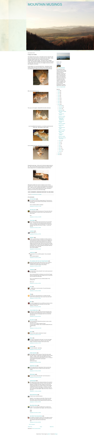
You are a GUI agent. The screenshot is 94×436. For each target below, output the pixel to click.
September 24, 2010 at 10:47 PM (35, 328)
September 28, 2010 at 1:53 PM (35, 412)
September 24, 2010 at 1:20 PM (35, 227)
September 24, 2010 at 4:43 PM (35, 283)
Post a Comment (32, 424)
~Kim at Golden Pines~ (34, 310)
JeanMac (31, 346)
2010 (59, 104)
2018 (59, 92)
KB (30, 294)
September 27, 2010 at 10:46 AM (35, 391)
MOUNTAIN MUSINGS (45, 4)
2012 (59, 101)
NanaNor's (32, 237)
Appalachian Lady (33, 365)
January (60, 151)
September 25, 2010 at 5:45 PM (35, 370)
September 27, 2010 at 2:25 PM (35, 401)
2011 (59, 102)
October (60, 108)
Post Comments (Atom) (36, 428)
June (60, 143)
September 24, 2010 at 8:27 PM (35, 306)
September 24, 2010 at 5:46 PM (35, 290)
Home (41, 426)
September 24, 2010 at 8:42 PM (35, 316)
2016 (59, 95)
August (60, 140)
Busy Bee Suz (32, 319)
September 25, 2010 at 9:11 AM (35, 334)
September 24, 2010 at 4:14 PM (35, 266)
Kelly (31, 286)
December (60, 105)
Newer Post (30, 426)
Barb (31, 301)
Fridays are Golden (62, 116)
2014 (59, 98)
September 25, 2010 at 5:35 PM (35, 362)
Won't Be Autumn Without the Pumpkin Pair (61, 118)
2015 (59, 96)
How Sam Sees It (33, 209)
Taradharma (32, 269)
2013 (59, 99)
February (60, 149)
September (61, 110)
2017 (59, 93)
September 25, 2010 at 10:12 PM (35, 377)
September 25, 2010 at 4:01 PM (35, 349)
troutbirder (32, 231)
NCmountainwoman (33, 394)
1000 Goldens (32, 374)
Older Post (51, 426)
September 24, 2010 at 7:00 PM (35, 298)
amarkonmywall (33, 380)
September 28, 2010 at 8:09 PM (35, 422)
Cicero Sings (32, 220)
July (59, 142)
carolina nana (32, 252)
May (59, 145)
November (60, 107)
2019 (59, 90)
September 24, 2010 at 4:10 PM (35, 257)
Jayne (31, 331)
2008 (59, 154)
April (59, 146)
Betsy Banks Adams (33, 405)
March (60, 148)
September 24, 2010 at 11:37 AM (35, 206)
